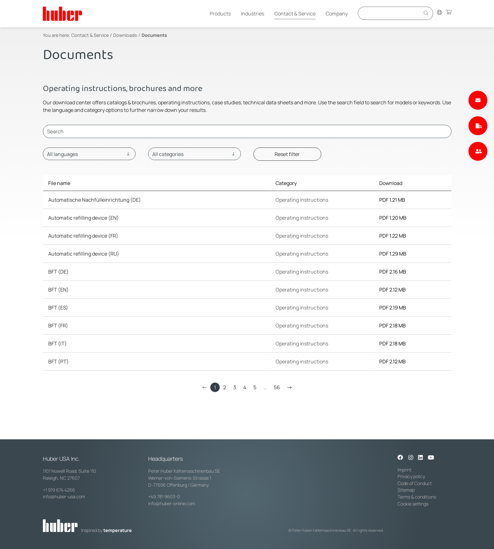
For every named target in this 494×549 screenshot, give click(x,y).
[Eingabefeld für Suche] (390, 13)
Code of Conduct (415, 483)
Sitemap (406, 490)
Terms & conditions (417, 497)
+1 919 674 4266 (59, 490)
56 (277, 387)
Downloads (125, 35)
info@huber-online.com (171, 503)
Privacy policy (411, 476)
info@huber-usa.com (64, 497)
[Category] (194, 153)
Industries (252, 13)
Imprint (405, 470)
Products (220, 13)
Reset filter (287, 154)
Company (337, 13)
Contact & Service (295, 13)
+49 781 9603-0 (164, 497)
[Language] (89, 153)
